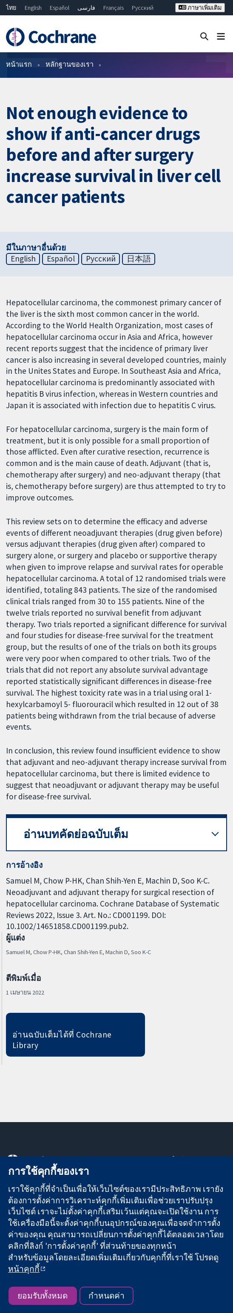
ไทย (11, 7)
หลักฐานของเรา (69, 64)
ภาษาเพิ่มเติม (200, 7)
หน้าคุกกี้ (24, 1269)
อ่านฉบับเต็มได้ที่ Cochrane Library (62, 1039)
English (33, 7)
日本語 (139, 258)
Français (113, 7)
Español (59, 7)
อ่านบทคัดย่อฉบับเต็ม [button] (75, 834)
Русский (142, 7)
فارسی (86, 7)
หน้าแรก (19, 64)
